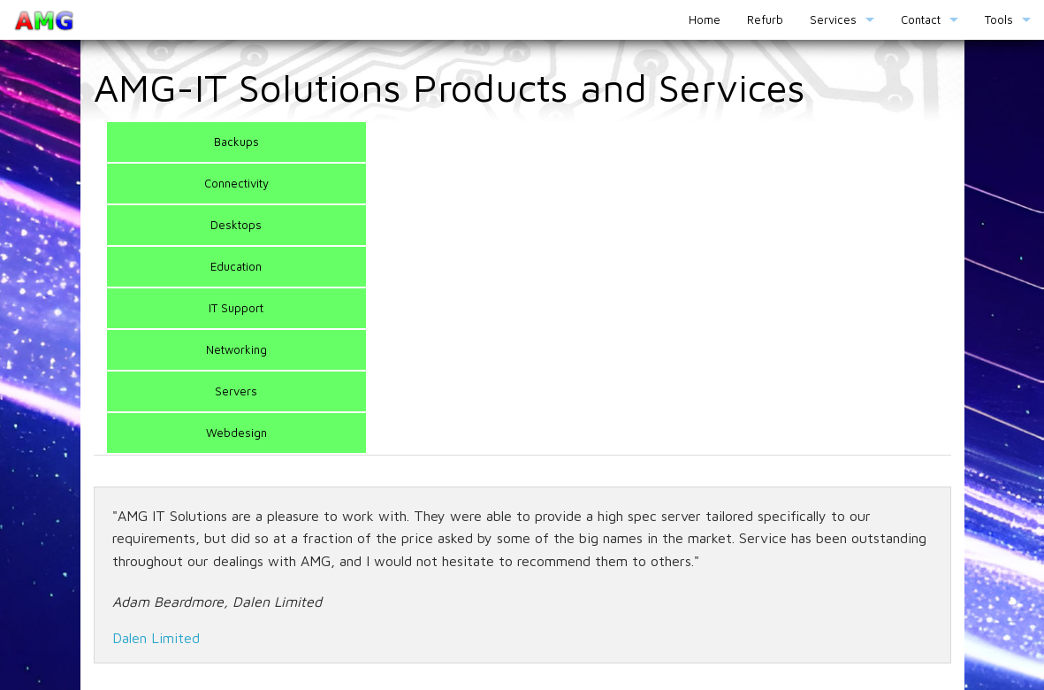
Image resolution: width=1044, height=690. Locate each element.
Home (704, 19)
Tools (999, 19)
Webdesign (236, 433)
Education (236, 266)
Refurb (765, 19)
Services (833, 19)
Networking (236, 349)
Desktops (236, 225)
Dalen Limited (156, 638)
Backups (236, 141)
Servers (236, 391)
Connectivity (236, 183)
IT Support (236, 308)
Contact (921, 19)
